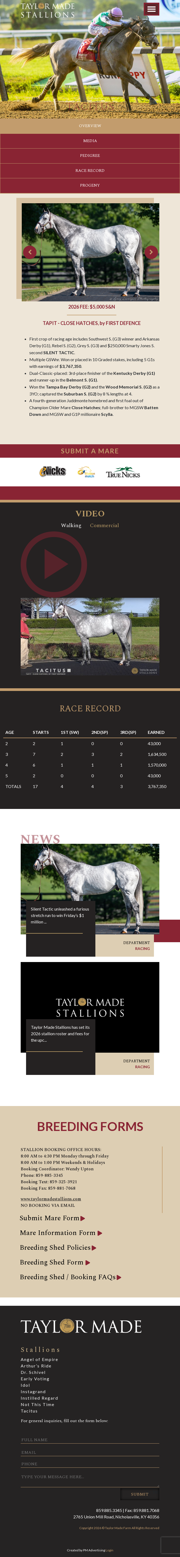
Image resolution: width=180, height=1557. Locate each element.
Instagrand (33, 1391)
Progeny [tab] (90, 185)
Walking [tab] (71, 526)
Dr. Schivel (33, 1372)
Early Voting (35, 1378)
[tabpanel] (90, 603)
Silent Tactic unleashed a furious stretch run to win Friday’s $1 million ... (60, 915)
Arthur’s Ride (36, 1365)
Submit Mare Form (50, 1218)
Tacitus (29, 1410)
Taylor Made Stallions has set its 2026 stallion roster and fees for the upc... (60, 1033)
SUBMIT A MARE (90, 451)
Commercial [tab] (104, 526)
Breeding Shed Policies (55, 1247)
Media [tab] (90, 141)
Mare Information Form (59, 1232)
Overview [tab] (90, 126)
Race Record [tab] (90, 171)
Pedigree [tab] (90, 156)
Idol (25, 1385)
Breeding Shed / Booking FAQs (68, 1277)
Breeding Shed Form (52, 1262)
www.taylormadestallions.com (51, 1199)
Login (109, 1550)
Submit (140, 1494)
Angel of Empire (39, 1359)
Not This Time (38, 1404)
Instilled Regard (39, 1397)
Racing (142, 948)
